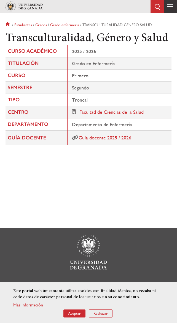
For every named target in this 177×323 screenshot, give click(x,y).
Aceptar (74, 313)
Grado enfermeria (64, 25)
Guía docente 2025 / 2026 (105, 138)
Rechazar (100, 313)
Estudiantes (23, 25)
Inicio (8, 25)
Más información (28, 305)
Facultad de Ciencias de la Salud (111, 112)
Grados (41, 25)
